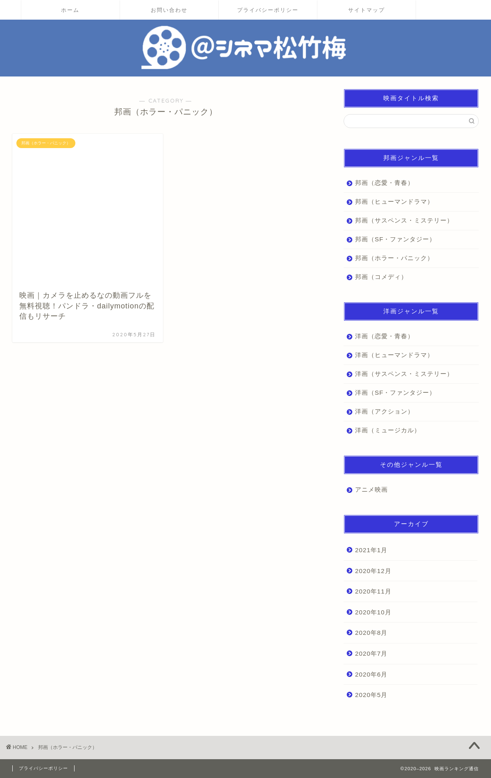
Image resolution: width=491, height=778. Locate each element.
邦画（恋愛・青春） (384, 182)
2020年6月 (371, 674)
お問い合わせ (169, 10)
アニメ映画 (371, 489)
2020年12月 (373, 570)
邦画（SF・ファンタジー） (395, 239)
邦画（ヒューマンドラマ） (394, 201)
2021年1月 (371, 549)
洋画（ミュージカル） (388, 430)
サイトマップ (366, 10)
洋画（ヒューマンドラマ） (394, 354)
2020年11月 (373, 591)
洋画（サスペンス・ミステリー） (404, 373)
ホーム (70, 10)
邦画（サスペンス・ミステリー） (404, 220)
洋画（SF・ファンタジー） (395, 392)
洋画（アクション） (384, 411)
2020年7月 (371, 653)
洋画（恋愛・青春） (384, 336)
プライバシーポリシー (268, 10)
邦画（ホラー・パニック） (394, 257)
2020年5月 (371, 694)
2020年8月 (371, 632)
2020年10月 (373, 612)
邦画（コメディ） (381, 276)
